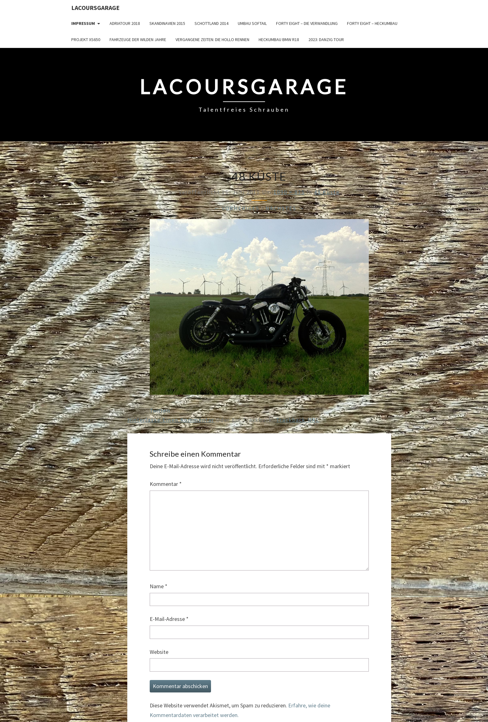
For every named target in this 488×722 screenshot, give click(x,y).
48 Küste (327, 192)
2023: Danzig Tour (326, 39)
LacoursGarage (95, 8)
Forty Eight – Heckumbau (372, 23)
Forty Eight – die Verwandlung (307, 23)
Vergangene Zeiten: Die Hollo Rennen (212, 39)
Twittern (160, 410)
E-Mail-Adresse (169, 618)
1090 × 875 (289, 192)
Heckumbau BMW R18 (279, 39)
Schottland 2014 (211, 23)
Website (159, 651)
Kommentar (166, 483)
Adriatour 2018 (125, 23)
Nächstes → (284, 208)
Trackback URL (297, 419)
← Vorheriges (236, 208)
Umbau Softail (252, 23)
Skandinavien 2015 (167, 23)
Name (158, 586)
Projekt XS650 (85, 39)
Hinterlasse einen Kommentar (170, 419)
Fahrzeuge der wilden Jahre (138, 39)
